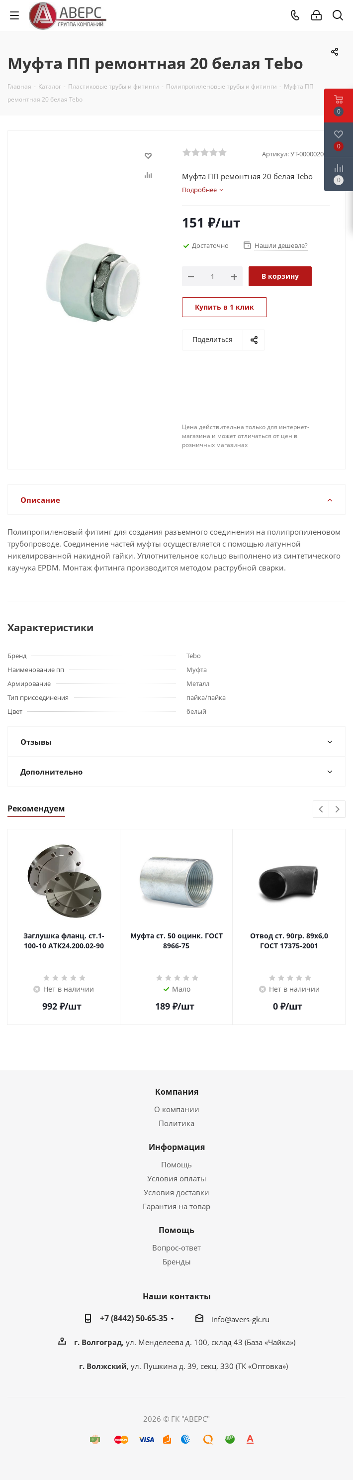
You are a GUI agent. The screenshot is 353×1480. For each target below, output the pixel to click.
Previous (321, 809)
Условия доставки (176, 1192)
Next (337, 809)
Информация (177, 1146)
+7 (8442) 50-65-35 (134, 1318)
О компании (176, 1109)
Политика (176, 1123)
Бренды (177, 1261)
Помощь (176, 1164)
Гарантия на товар (176, 1206)
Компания (176, 1091)
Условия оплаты (176, 1178)
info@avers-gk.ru (240, 1319)
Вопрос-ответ (176, 1247)
